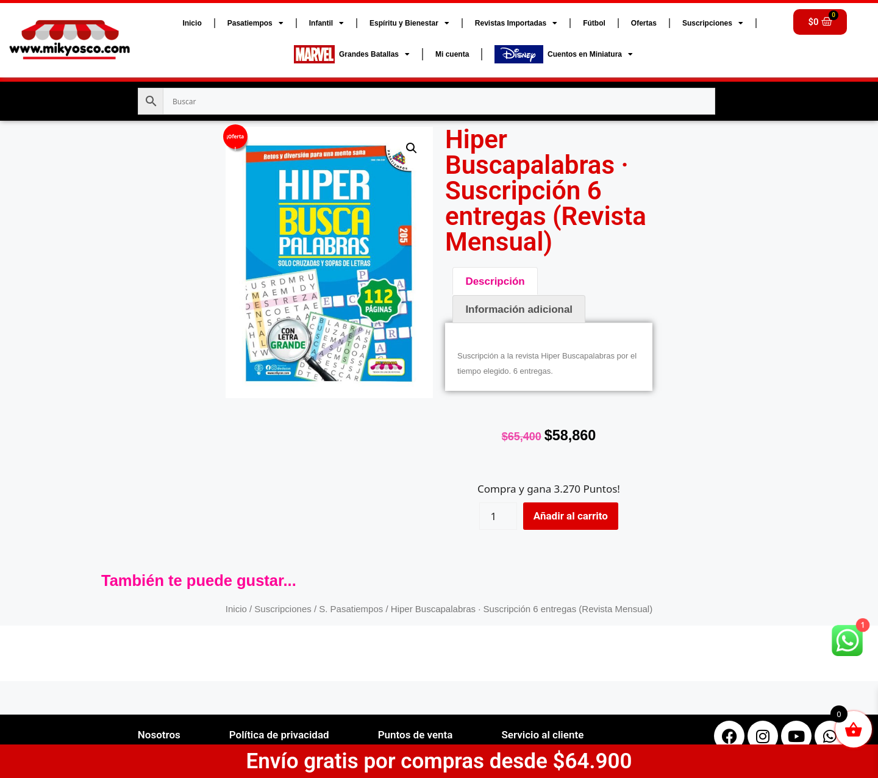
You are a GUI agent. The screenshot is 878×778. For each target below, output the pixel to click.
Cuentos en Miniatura (563, 54)
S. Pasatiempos (351, 609)
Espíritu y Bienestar (409, 23)
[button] (412, 148)
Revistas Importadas (516, 23)
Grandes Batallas (352, 54)
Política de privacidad (279, 735)
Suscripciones (712, 23)
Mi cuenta (452, 54)
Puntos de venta (415, 735)
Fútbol (594, 23)
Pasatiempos (255, 23)
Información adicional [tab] (519, 309)
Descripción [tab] (494, 281)
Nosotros (159, 735)
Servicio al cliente (542, 735)
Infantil (326, 23)
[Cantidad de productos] (498, 516)
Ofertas (644, 23)
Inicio (191, 23)
